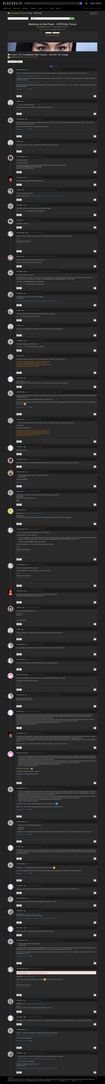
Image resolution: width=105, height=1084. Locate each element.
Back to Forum (12, 61)
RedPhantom (49, 27)
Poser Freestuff (56, 32)
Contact (58, 8)
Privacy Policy (79, 1080)
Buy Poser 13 (56, 35)
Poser (52, 8)
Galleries (25, 8)
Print (20, 61)
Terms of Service (55, 1080)
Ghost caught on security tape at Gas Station (33, 513)
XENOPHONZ (14, 57)
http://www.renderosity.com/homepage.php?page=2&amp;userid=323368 (46, 195)
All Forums (93, 13)
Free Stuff (16, 8)
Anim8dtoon (65, 27)
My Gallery (18, 685)
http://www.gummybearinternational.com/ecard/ (34, 1003)
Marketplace (7, 8)
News (40, 8)
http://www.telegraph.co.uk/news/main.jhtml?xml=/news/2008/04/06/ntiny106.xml (34, 1035)
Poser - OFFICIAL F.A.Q (45, 29)
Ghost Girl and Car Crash (29, 976)
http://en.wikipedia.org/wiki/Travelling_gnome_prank (28, 82)
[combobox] (18, 18)
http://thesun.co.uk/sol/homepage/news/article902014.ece (29, 75)
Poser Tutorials (49, 35)
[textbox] (18, 18)
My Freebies (19, 110)
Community (33, 8)
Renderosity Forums (18, 13)
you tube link (26, 381)
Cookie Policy (69, 1080)
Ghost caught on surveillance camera (31, 914)
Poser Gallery (49, 32)
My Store (18, 683)
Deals (46, 8)
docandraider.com (20, 211)
